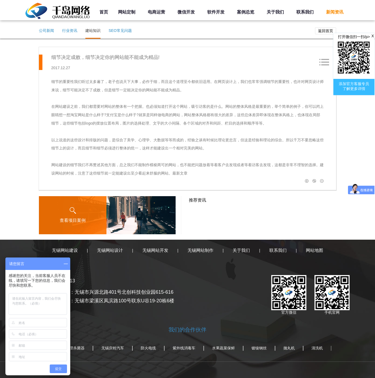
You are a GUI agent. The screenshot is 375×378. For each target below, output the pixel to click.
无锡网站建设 (65, 250)
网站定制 (126, 12)
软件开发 (216, 12)
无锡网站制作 (200, 250)
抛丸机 (289, 348)
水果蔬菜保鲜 (223, 348)
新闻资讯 (334, 12)
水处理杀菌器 (73, 348)
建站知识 (93, 30)
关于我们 (275, 12)
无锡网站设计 (110, 250)
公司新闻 (46, 30)
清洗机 (317, 348)
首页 (103, 12)
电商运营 (156, 12)
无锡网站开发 (155, 250)
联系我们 (305, 12)
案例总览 (245, 12)
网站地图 (314, 250)
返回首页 (325, 31)
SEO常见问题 (120, 30)
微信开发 (186, 12)
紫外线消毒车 (184, 348)
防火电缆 (148, 348)
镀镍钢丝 (259, 348)
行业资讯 (69, 30)
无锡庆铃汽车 (112, 348)
